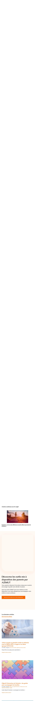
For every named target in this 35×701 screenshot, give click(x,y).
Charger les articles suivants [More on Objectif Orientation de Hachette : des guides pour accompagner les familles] (6, 692)
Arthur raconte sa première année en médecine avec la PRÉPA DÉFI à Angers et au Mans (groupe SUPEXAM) (15, 644)
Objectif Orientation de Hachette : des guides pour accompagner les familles (15, 684)
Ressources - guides (9, 687)
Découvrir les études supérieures (15, 647)
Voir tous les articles (7, 616)
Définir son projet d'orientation (14, 686)
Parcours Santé (23, 647)
